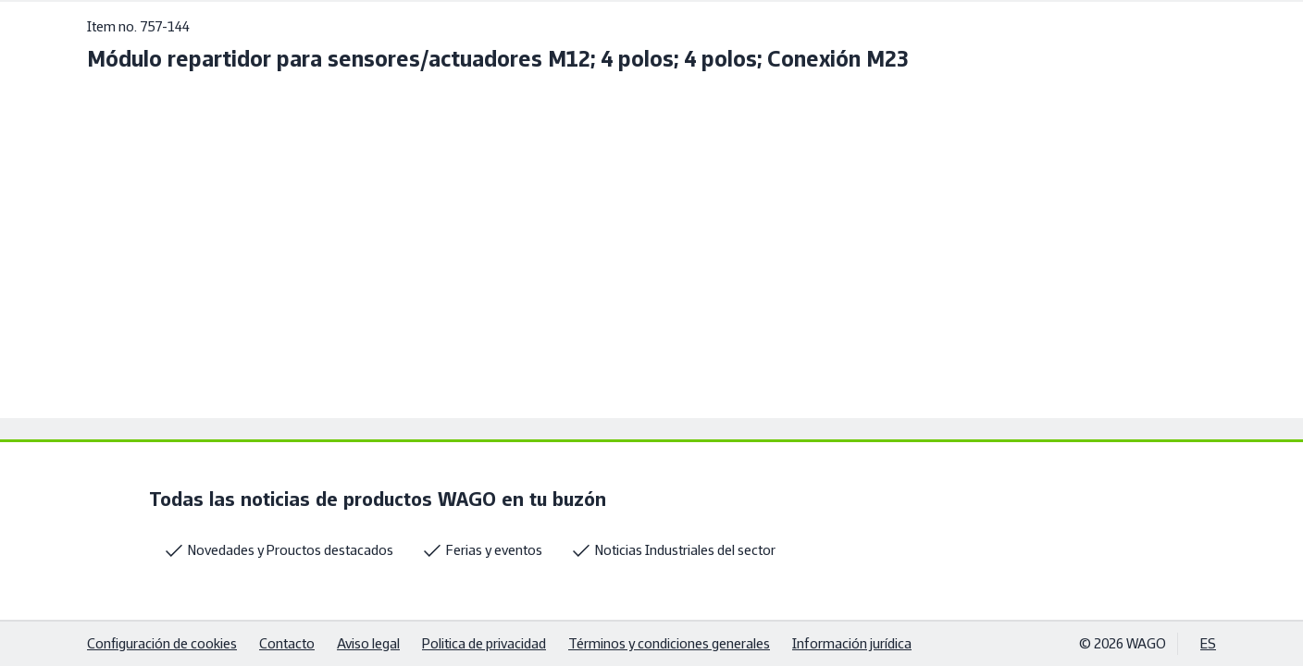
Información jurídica (852, 643)
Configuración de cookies (162, 643)
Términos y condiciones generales (669, 643)
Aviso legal (368, 643)
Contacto (287, 643)
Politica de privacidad (484, 643)
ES (1208, 643)
